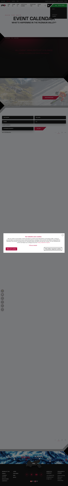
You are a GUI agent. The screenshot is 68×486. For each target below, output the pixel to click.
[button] (33, 245)
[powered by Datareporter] (62, 236)
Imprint (48, 242)
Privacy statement (42, 242)
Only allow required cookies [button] (53, 249)
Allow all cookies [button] (11, 249)
